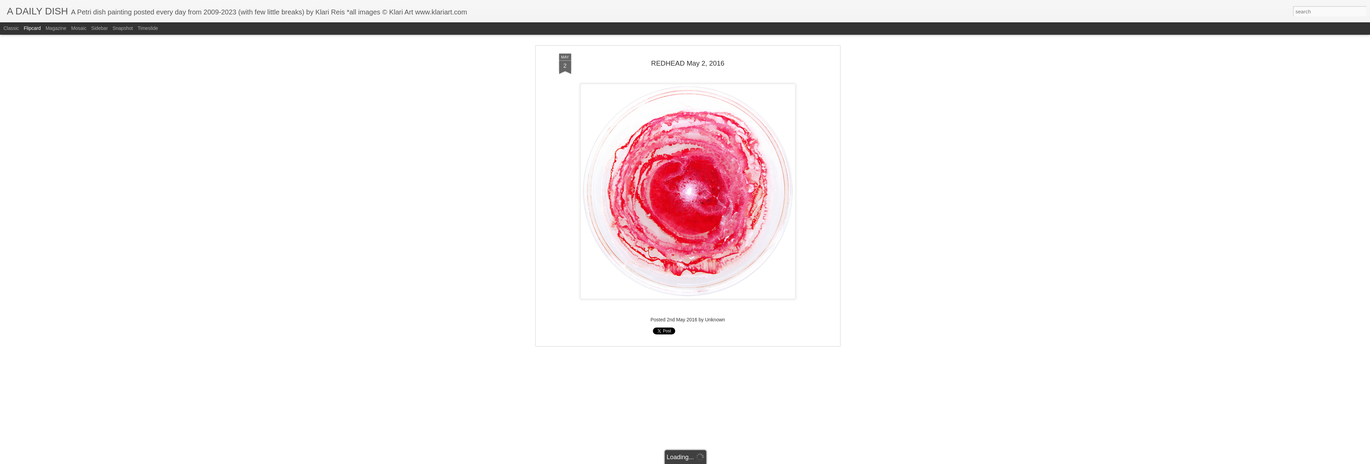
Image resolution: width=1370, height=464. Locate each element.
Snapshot (123, 28)
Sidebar (99, 28)
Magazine (56, 28)
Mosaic (78, 28)
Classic (11, 28)
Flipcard (32, 28)
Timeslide (148, 28)
